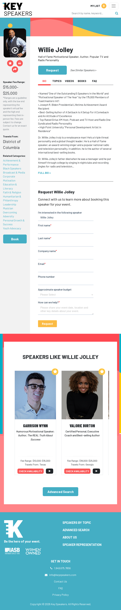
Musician (8, 208)
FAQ (60, 588)
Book (15, 239)
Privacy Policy (60, 594)
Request (52, 70)
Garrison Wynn (35, 425)
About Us (70, 537)
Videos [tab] (69, 80)
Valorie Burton (82, 425)
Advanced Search (60, 492)
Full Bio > (44, 172)
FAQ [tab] (94, 80)
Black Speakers (12, 168)
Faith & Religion (12, 192)
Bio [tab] (44, 80)
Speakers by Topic (77, 522)
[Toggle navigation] (113, 6)
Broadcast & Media (14, 172)
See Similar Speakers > (83, 70)
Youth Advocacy (12, 228)
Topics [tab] (57, 80)
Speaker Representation (82, 544)
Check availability (30, 471)
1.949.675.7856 (62, 568)
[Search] (91, 13)
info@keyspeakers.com (62, 574)
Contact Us (60, 581)
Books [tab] (82, 80)
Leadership (9, 204)
